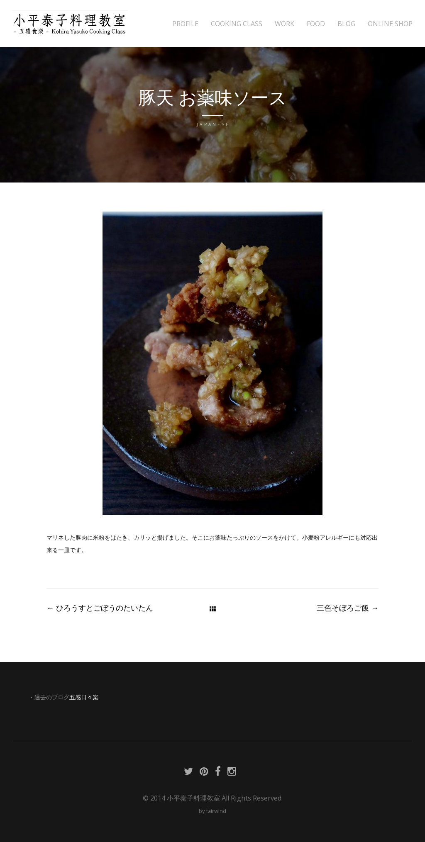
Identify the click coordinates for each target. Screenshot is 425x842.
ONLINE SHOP (390, 24)
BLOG (346, 24)
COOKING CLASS (236, 24)
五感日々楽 (83, 697)
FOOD (316, 24)
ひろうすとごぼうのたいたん (99, 608)
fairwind (216, 811)
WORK (284, 24)
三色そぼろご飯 (348, 608)
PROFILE (185, 24)
